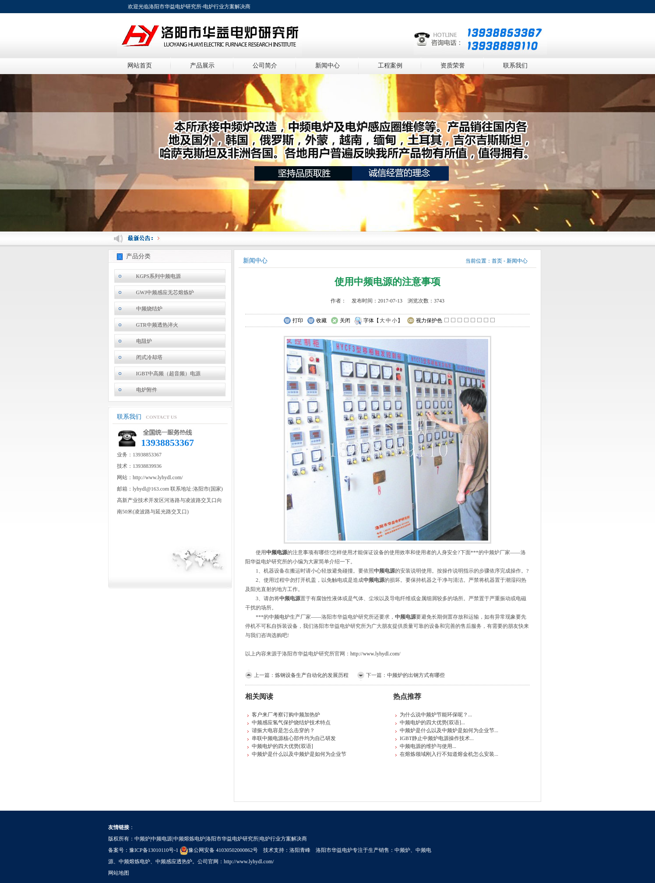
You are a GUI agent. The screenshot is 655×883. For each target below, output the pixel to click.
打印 (293, 321)
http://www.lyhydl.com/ (375, 654)
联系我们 (515, 65)
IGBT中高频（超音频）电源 (168, 373)
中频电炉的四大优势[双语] (282, 746)
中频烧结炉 (149, 309)
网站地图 (118, 873)
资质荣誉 (452, 65)
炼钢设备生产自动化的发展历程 (312, 675)
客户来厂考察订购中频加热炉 (286, 715)
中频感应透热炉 (173, 861)
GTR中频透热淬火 (157, 325)
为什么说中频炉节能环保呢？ (434, 715)
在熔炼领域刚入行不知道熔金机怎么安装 (447, 754)
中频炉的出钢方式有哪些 (416, 675)
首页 (497, 261)
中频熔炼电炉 (134, 861)
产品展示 (202, 65)
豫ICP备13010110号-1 (153, 850)
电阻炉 (144, 341)
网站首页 (139, 65)
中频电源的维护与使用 (426, 746)
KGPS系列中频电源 (158, 276)
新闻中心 (327, 65)
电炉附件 (146, 390)
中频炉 (402, 850)
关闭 (340, 321)
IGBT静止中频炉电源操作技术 (435, 738)
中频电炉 (279, 617)
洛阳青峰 (299, 850)
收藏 (317, 321)
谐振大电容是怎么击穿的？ (283, 730)
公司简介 (265, 65)
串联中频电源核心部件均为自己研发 (294, 738)
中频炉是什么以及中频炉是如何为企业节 (299, 754)
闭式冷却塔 (149, 357)
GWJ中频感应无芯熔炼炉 (165, 292)
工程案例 (390, 65)
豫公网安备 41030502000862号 (219, 850)
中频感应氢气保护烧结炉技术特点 (291, 722)
